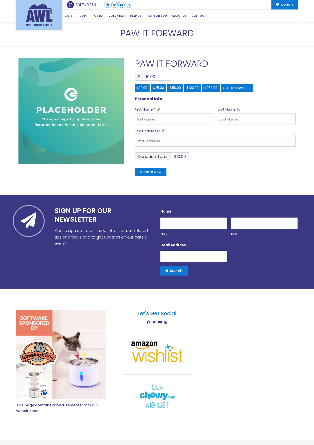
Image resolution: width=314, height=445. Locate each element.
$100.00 (193, 66)
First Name (147, 88)
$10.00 (142, 66)
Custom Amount (237, 66)
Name (165, 189)
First (164, 212)
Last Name (229, 88)
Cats (69, 16)
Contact (198, 16)
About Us (179, 16)
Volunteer (117, 16)
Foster (98, 16)
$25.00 (158, 66)
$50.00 (175, 66)
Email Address (150, 109)
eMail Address (173, 223)
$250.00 (210, 66)
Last (234, 212)
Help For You (157, 16)
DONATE (284, 5)
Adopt (82, 16)
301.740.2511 (81, 4)
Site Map (288, 431)
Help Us (135, 16)
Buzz (172, 432)
